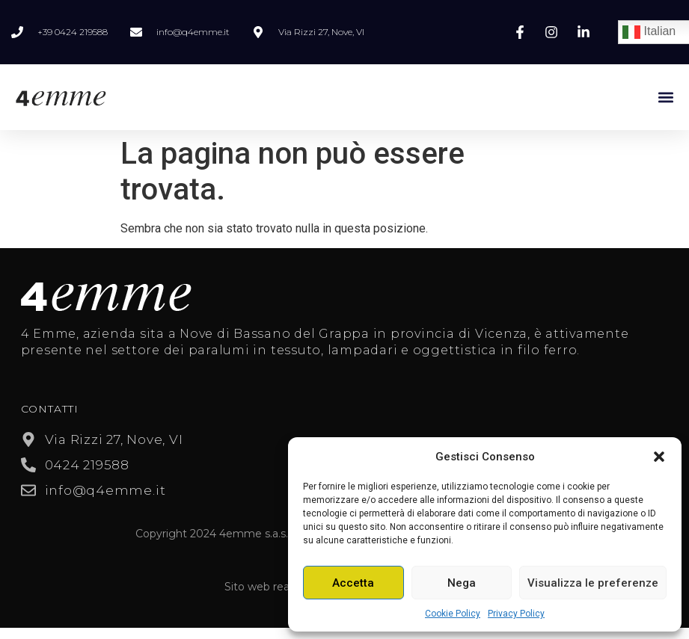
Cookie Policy (452, 613)
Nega (461, 583)
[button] (659, 456)
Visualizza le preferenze (592, 583)
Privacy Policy (516, 613)
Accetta (353, 583)
